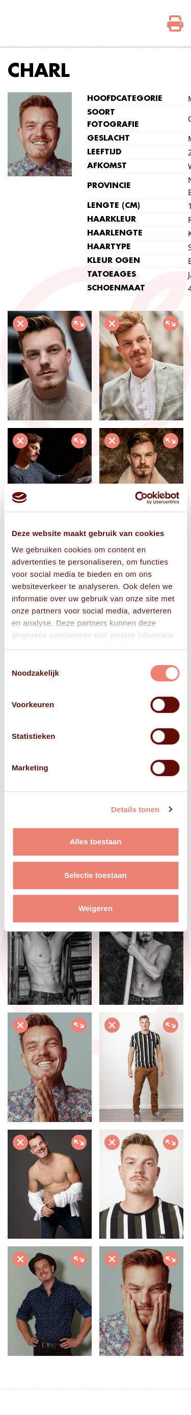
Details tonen (135, 809)
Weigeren (95, 908)
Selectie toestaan (95, 875)
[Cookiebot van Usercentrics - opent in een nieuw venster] (136, 497)
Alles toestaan (96, 841)
